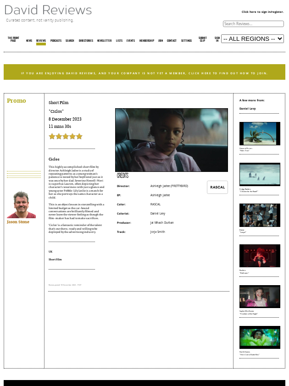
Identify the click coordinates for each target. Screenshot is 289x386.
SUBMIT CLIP (203, 39)
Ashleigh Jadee (160, 195)
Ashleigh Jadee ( (161, 186)
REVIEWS (41, 40)
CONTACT (172, 40)
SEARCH (70, 40)
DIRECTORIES (86, 40)
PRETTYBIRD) (180, 186)
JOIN (160, 40)
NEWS (29, 40)
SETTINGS (186, 40)
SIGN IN (217, 39)
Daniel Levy (157, 213)
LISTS (119, 40)
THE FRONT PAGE (13, 39)
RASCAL (155, 204)
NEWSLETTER (104, 40)
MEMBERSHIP (146, 40)
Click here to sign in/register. (263, 12)
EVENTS (131, 40)
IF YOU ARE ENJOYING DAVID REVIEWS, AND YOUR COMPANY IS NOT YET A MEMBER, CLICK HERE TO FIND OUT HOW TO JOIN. (144, 73)
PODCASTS (55, 40)
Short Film (58, 102)
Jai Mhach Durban (162, 223)
